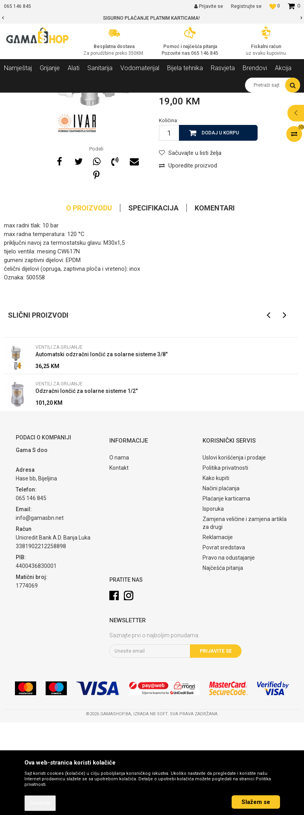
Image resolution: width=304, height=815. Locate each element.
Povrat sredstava (224, 640)
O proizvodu (89, 300)
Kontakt (119, 560)
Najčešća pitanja (223, 660)
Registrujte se (246, 6)
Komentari (215, 300)
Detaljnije (40, 803)
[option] (152, 18)
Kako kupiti (216, 571)
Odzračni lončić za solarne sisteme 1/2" (86, 483)
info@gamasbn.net (40, 610)
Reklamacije (218, 630)
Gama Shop (16, 98)
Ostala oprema (105, 98)
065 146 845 (204, 53)
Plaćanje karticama (226, 591)
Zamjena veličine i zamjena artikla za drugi (245, 615)
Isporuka (213, 601)
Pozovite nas (176, 53)
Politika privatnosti (225, 560)
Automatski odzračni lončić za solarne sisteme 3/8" (101, 447)
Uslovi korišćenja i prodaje (234, 550)
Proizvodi (47, 98)
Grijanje (72, 98)
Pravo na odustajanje (229, 650)
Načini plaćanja (221, 581)
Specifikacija (153, 300)
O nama (119, 550)
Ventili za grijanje (148, 98)
